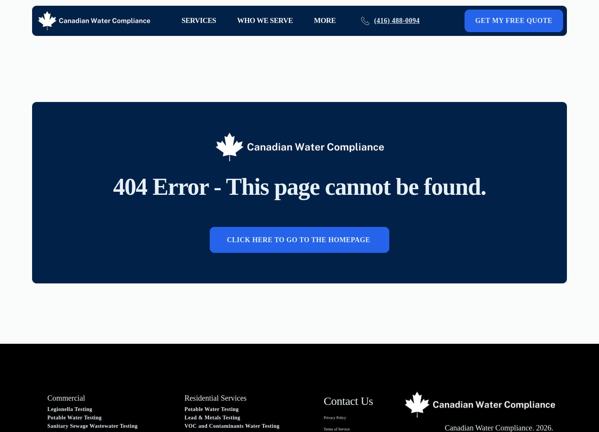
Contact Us (348, 401)
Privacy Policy (335, 418)
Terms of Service (337, 429)
